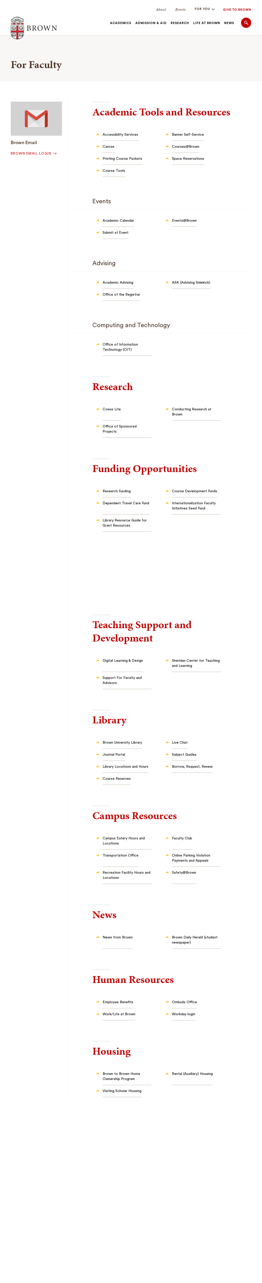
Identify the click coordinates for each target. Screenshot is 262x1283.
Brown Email (24, 142)
